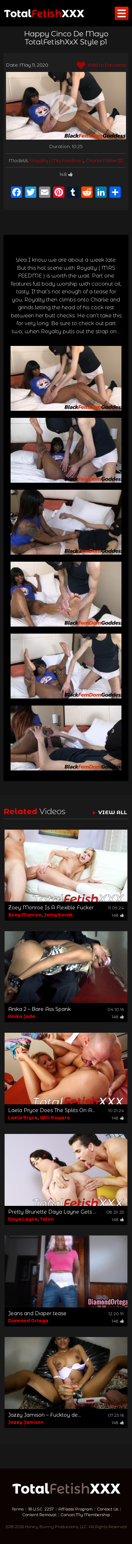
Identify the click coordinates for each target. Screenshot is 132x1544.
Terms (18, 1509)
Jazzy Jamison (26, 1422)
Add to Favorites (101, 65)
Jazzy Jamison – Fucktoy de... (44, 1415)
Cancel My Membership (85, 1514)
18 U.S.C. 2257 (41, 1509)
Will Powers (54, 1117)
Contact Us (107, 1509)
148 (66, 174)
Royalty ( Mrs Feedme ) (56, 160)
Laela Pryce (23, 1117)
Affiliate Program (75, 1509)
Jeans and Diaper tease (37, 1313)
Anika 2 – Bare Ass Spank (39, 1009)
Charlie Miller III (104, 160)
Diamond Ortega (28, 1320)
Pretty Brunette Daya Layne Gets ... (52, 1212)
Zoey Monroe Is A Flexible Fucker (51, 907)
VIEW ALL (112, 812)
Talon (47, 1219)
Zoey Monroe (25, 914)
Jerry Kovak (58, 914)
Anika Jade (21, 1016)
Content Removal (39, 1514)
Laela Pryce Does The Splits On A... (51, 1110)
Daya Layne (23, 1219)
